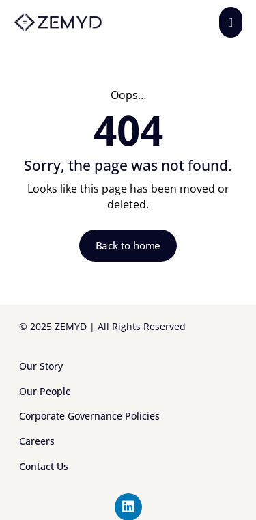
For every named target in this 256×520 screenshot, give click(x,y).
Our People (45, 391)
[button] (230, 22)
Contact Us (43, 466)
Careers (37, 441)
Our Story (41, 365)
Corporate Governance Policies (89, 415)
